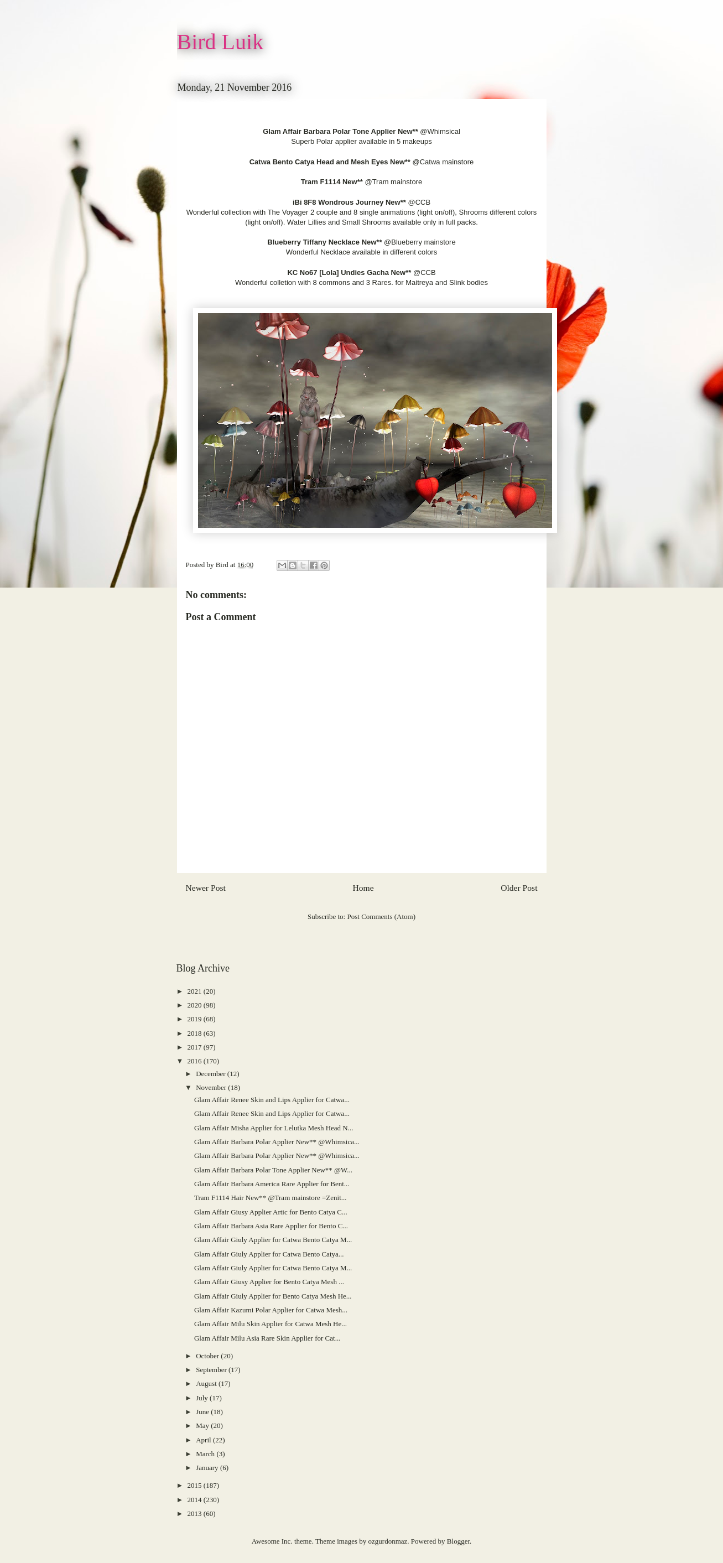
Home (362, 887)
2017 (196, 1047)
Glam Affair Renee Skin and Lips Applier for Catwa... (272, 1099)
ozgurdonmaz (388, 1541)
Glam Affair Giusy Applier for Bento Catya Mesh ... (269, 1282)
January (208, 1467)
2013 (196, 1513)
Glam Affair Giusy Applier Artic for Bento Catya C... (270, 1212)
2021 (196, 991)
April (204, 1440)
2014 (196, 1500)
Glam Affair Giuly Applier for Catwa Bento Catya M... (273, 1239)
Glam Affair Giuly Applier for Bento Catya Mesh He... (273, 1296)
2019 (196, 1019)
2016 (196, 1061)
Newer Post (206, 887)
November (212, 1087)
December (211, 1073)
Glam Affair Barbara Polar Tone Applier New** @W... (273, 1170)
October (208, 1356)
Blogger (458, 1541)
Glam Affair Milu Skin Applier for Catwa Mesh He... (270, 1324)
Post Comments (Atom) (381, 916)
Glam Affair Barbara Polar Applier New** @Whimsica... (277, 1142)
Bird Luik (220, 41)
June (203, 1412)
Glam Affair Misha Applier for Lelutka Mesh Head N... (273, 1128)
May (203, 1425)
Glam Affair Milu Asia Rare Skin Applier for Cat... (267, 1338)
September (212, 1369)
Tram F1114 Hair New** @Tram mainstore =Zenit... (270, 1197)
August (207, 1383)
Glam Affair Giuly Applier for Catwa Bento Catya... (269, 1254)
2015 (196, 1485)
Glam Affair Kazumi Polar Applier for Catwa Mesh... (270, 1310)
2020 (196, 1005)
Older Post (519, 887)
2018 (196, 1033)
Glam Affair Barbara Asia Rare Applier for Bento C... (271, 1226)
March (206, 1454)
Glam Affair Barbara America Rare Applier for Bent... (272, 1184)
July (203, 1398)
